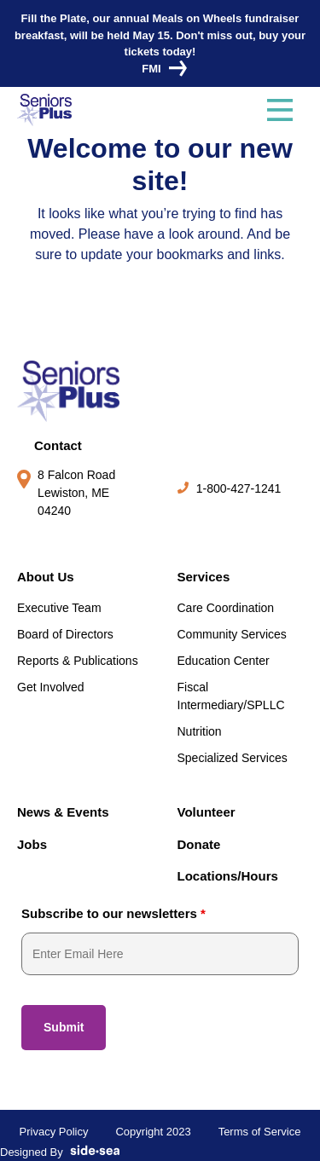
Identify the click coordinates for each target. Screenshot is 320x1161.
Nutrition (199, 731)
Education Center (223, 660)
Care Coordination (226, 608)
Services (203, 576)
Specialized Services (232, 758)
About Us (45, 576)
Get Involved (50, 687)
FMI (159, 68)
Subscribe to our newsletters (113, 913)
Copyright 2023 (152, 1131)
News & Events (63, 812)
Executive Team (59, 608)
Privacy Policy (54, 1131)
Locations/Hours (227, 876)
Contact (58, 445)
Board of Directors (65, 634)
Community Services (232, 634)
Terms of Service (259, 1131)
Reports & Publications (77, 660)
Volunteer (206, 812)
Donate (199, 844)
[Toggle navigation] (280, 110)
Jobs (32, 844)
